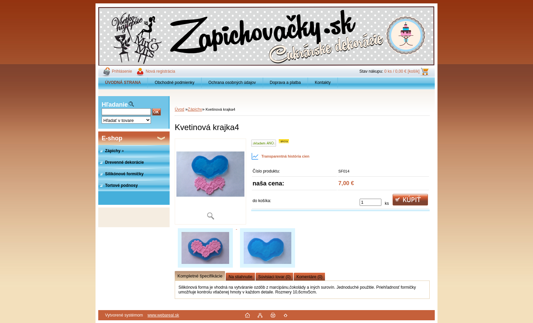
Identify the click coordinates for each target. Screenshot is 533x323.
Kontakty (323, 82)
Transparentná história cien (280, 156)
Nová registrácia (160, 71)
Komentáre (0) (309, 276)
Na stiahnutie (240, 276)
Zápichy (195, 109)
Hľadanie (115, 104)
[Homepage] (123, 82)
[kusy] (370, 202)
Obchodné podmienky (174, 82)
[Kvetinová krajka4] (210, 181)
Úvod (179, 109)
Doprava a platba (285, 82)
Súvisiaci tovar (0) (274, 276)
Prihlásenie (122, 71)
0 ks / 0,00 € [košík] (401, 71)
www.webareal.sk (163, 315)
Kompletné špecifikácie (199, 276)
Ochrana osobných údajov (232, 82)
